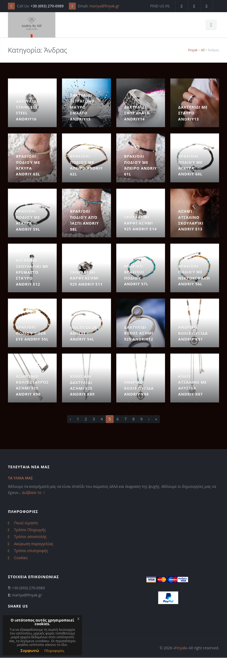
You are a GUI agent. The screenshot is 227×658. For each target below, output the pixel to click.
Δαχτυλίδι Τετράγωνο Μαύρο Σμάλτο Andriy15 (82, 107)
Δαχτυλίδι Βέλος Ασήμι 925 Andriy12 (138, 333)
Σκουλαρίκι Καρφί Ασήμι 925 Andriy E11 (86, 278)
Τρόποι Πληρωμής (30, 529)
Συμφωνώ (29, 650)
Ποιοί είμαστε (26, 522)
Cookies (21, 557)
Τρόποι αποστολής (30, 536)
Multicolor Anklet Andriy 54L (83, 333)
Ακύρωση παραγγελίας (33, 543)
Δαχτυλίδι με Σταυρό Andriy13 (193, 113)
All (203, 50)
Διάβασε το (34, 492)
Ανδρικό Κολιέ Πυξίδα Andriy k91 (193, 333)
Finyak (193, 50)
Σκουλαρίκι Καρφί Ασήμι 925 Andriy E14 (140, 223)
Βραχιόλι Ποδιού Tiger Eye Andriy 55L (32, 333)
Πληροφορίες (54, 650)
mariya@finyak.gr (104, 5)
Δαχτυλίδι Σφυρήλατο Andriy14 (137, 113)
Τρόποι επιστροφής (31, 550)
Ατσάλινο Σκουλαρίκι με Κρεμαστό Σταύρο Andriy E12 (32, 272)
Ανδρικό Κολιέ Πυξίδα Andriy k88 (139, 388)
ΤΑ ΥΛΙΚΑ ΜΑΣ (20, 477)
